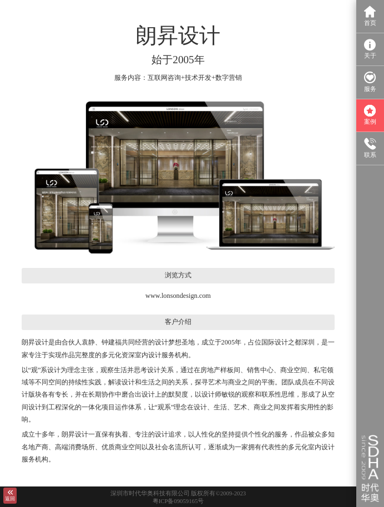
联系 (370, 148)
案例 (370, 115)
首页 (370, 16)
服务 (370, 82)
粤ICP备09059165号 (178, 501)
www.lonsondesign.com (178, 296)
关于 (370, 49)
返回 (10, 495)
